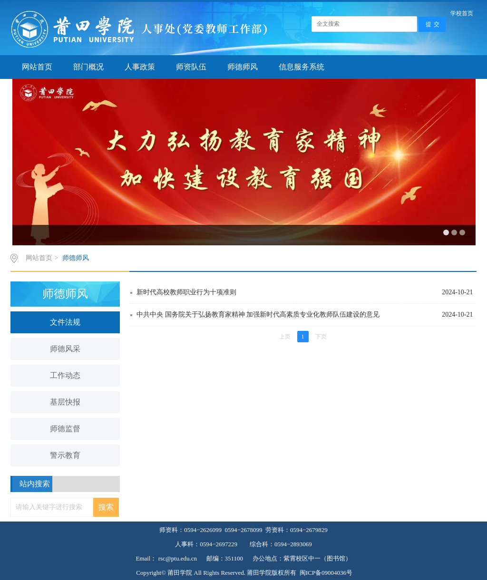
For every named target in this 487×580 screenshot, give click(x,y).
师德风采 (65, 349)
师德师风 (242, 67)
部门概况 (88, 67)
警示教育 (65, 455)
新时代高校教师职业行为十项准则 (305, 292)
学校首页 (461, 13)
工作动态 (65, 375)
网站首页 (37, 67)
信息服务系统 (301, 67)
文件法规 (65, 322)
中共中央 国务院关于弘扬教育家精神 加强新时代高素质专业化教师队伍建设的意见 (305, 315)
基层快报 (65, 402)
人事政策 (140, 67)
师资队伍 (191, 67)
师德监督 (65, 429)
